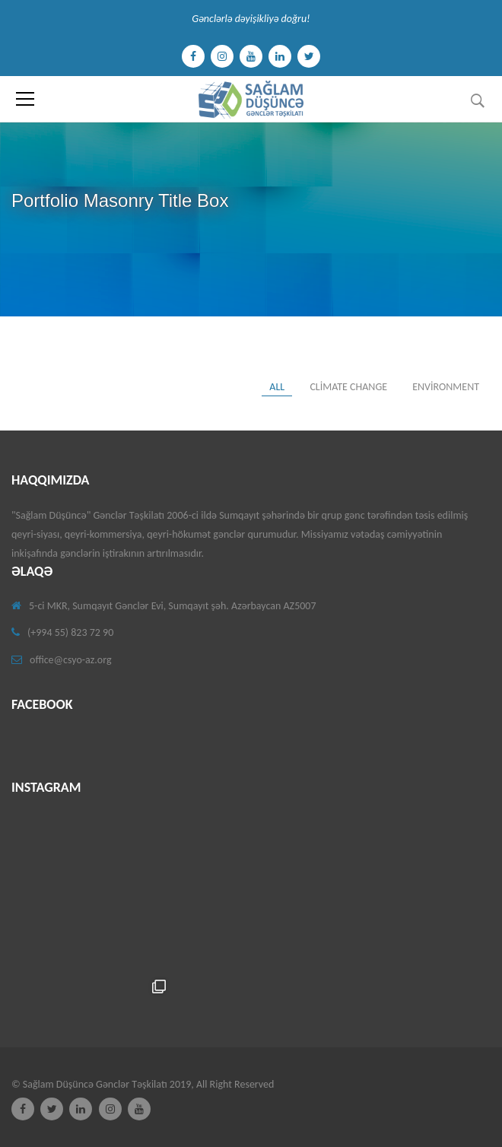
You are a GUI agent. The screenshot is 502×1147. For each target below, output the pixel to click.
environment (445, 386)
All (276, 386)
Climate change (348, 386)
